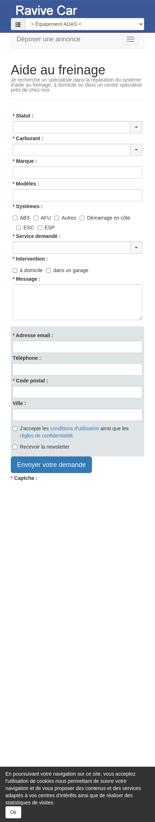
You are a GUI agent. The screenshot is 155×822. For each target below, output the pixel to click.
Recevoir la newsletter (41, 447)
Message (26, 279)
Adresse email (33, 335)
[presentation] (65, 497)
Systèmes (27, 206)
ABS (21, 218)
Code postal (30, 381)
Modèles (26, 184)
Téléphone (25, 358)
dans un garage (67, 270)
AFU (42, 218)
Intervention (30, 259)
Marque (25, 161)
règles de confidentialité (46, 435)
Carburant (28, 138)
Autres (65, 218)
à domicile (28, 270)
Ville (18, 403)
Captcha (24, 478)
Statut (23, 116)
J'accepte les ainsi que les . (71, 432)
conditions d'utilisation (74, 428)
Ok (13, 812)
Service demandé (36, 236)
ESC (25, 227)
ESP (46, 227)
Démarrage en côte (105, 218)
